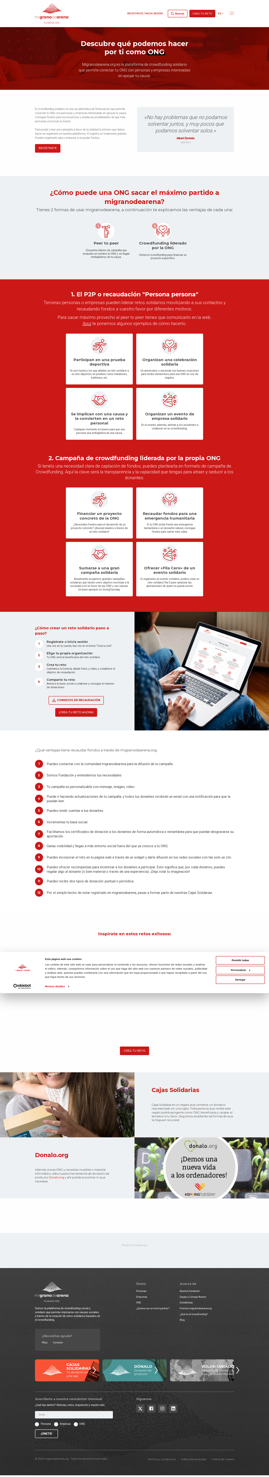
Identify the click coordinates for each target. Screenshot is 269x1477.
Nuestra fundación (190, 1293)
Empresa (65, 1425)
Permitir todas (240, 1444)
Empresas (141, 1298)
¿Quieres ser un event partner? (152, 1310)
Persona (46, 1425)
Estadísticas (186, 1304)
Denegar (240, 1463)
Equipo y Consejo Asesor (193, 1298)
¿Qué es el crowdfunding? (194, 1316)
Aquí (87, 325)
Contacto (58, 1344)
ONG (138, 1304)
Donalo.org (56, 1179)
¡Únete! (46, 1435)
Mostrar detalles (55, 1470)
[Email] (74, 1416)
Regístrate (48, 150)
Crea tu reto (202, 13)
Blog (182, 1321)
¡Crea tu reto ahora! (76, 714)
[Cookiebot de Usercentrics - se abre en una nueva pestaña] (22, 1470)
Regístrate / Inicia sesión (145, 13)
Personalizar (240, 1453)
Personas (141, 1293)
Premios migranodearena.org (196, 1310)
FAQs (45, 1344)
